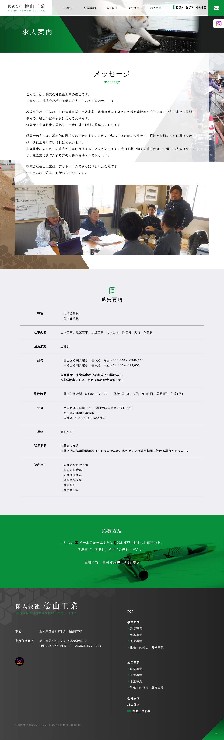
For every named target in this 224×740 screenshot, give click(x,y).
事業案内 (90, 8)
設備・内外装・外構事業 (147, 647)
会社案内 (134, 7)
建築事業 (136, 628)
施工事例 (112, 7)
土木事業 (136, 635)
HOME (68, 7)
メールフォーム (91, 542)
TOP (130, 611)
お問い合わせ (141, 711)
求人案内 (155, 7)
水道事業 (136, 641)
